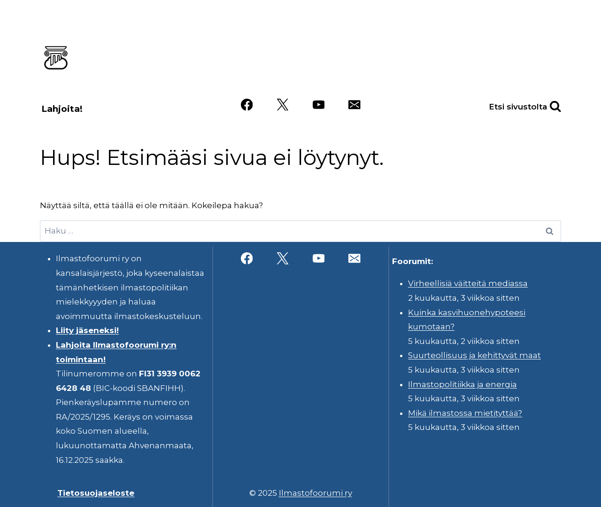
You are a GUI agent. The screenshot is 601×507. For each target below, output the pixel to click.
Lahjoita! (62, 108)
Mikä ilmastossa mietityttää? (465, 413)
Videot (391, 72)
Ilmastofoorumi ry (315, 493)
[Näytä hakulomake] (545, 104)
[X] (282, 105)
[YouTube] (319, 105)
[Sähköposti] (354, 105)
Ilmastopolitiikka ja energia (462, 384)
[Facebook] (247, 105)
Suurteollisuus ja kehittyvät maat (474, 355)
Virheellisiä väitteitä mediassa (468, 283)
